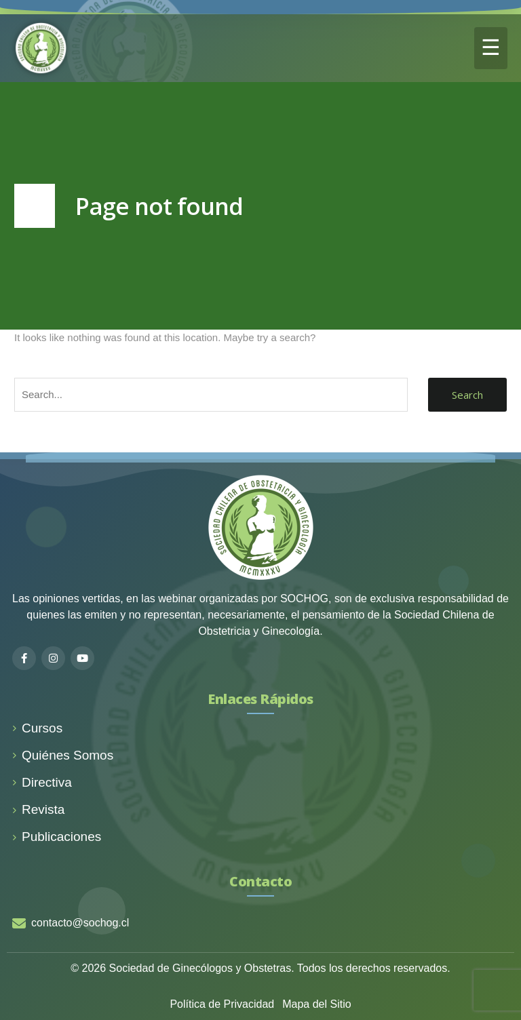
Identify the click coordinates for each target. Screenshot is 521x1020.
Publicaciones (56, 836)
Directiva (42, 782)
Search (467, 394)
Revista (38, 809)
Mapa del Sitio (316, 1004)
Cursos (37, 728)
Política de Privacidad (222, 1004)
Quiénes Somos (62, 755)
